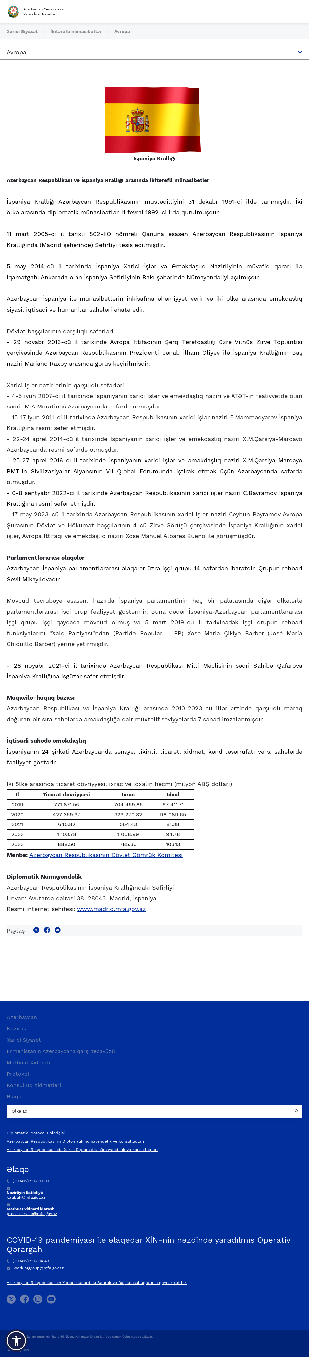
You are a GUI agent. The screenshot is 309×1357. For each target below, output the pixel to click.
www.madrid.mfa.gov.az (111, 908)
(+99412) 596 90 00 (28, 1181)
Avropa (122, 31)
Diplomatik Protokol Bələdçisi (36, 1133)
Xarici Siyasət (23, 31)
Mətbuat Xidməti (28, 1062)
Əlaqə (14, 1096)
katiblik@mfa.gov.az (26, 1197)
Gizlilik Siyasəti (18, 1350)
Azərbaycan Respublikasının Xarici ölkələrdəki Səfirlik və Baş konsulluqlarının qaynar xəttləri (97, 1282)
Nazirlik (16, 1028)
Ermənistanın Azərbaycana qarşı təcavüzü (61, 1051)
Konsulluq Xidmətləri (34, 1085)
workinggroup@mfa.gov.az (35, 1268)
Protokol (18, 1074)
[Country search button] (297, 1111)
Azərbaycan (22, 1017)
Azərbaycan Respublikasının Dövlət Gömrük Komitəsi (106, 854)
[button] (16, 1340)
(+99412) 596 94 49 (28, 1261)
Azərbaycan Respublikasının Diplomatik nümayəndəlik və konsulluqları (75, 1141)
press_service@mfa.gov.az (32, 1213)
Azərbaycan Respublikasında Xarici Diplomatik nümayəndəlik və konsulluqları (82, 1149)
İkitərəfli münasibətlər (76, 31)
